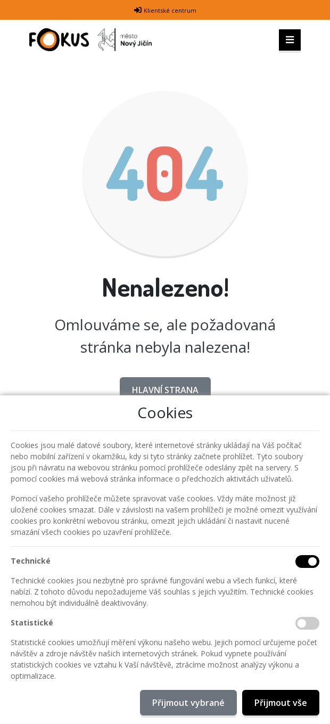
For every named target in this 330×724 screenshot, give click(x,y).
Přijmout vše (280, 703)
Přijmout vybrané (188, 703)
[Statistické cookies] (307, 623)
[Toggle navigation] (290, 40)
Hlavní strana (165, 390)
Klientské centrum (170, 10)
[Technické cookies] (307, 561)
